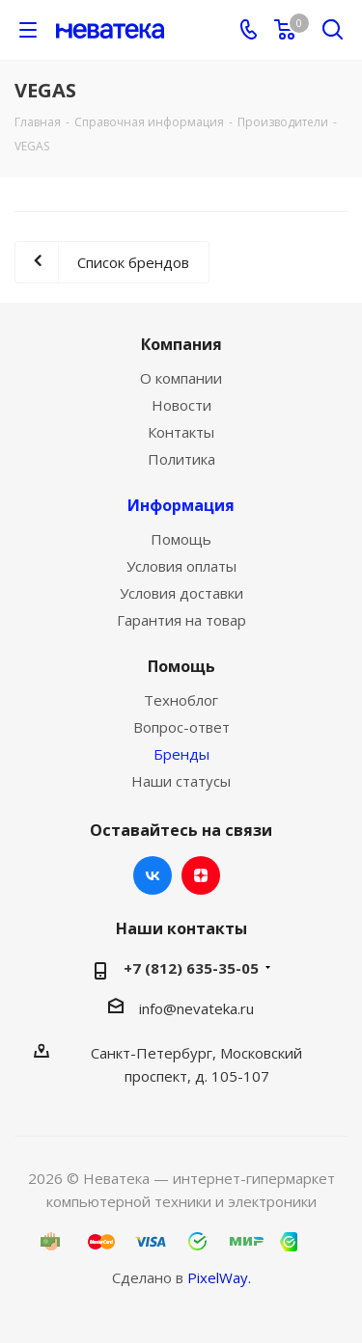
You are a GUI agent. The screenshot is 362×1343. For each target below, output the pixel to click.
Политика (181, 459)
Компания (181, 344)
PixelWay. (219, 1277)
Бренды (181, 754)
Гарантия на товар (181, 620)
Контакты (181, 432)
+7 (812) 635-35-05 (191, 968)
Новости (181, 405)
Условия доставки (181, 593)
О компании (181, 378)
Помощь (181, 539)
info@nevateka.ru (196, 1008)
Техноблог (181, 700)
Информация (181, 505)
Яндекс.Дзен (200, 875)
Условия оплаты (181, 566)
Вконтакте (152, 875)
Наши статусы (181, 781)
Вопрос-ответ (181, 727)
